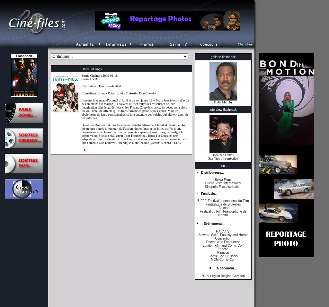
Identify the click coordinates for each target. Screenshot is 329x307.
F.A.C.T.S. (223, 231)
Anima (222, 208)
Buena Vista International (223, 183)
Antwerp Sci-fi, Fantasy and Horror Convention (223, 236)
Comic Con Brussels (223, 256)
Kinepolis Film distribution (223, 187)
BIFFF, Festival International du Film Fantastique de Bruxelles (223, 202)
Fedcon (223, 249)
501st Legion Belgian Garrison (223, 276)
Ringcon (223, 252)
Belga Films (223, 179)
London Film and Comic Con (223, 245)
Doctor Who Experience (223, 242)
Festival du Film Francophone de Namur (223, 213)
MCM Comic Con (223, 259)
